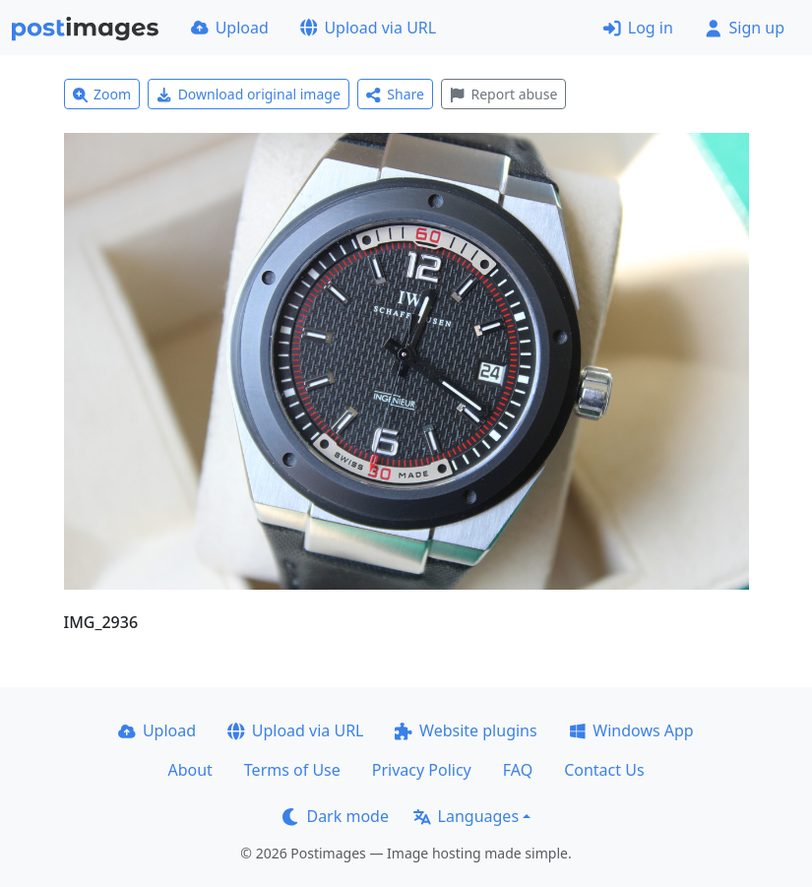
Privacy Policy (421, 770)
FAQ (517, 770)
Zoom (102, 94)
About (189, 770)
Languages (466, 816)
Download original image (248, 94)
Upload (230, 27)
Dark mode (335, 816)
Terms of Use (292, 770)
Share (395, 94)
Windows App (631, 730)
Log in (638, 27)
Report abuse (503, 94)
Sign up (744, 27)
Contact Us (604, 770)
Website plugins (465, 730)
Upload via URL (368, 27)
